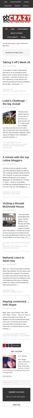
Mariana (17, 193)
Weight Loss (23, 91)
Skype (21, 335)
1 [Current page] (4, 345)
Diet (11, 89)
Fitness (12, 290)
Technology (23, 334)
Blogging (13, 192)
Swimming (13, 292)
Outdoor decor (7, 146)
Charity (13, 246)
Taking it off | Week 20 (16, 62)
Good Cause (13, 242)
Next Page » (16, 345)
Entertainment (14, 334)
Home (19, 142)
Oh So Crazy (16, 19)
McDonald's (19, 246)
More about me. (7, 376)
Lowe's (13, 144)
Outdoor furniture (19, 146)
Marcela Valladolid (21, 144)
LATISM (12, 193)
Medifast (16, 91)
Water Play (20, 292)
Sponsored (26, 335)
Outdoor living (7, 147)
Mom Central (14, 335)
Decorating (13, 142)
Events (18, 192)
